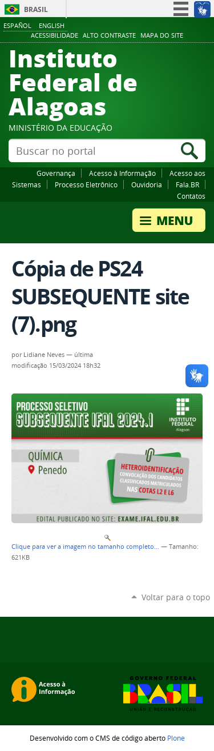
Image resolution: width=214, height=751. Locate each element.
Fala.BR (187, 184)
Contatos (191, 195)
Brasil (36, 9)
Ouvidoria (146, 184)
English (51, 25)
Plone (176, 737)
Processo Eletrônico (86, 184)
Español (17, 25)
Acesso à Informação (122, 173)
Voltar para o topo (176, 597)
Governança (56, 173)
